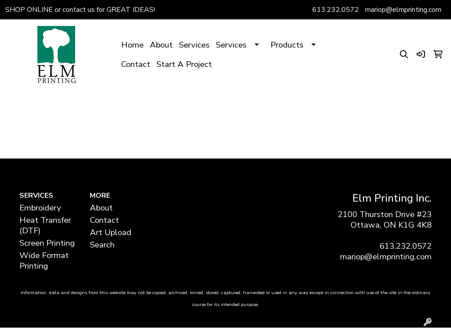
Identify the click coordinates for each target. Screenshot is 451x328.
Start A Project (184, 64)
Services (194, 45)
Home (132, 45)
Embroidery (40, 208)
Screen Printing (47, 243)
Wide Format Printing (44, 261)
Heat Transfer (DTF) (45, 225)
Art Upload (110, 232)
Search (102, 245)
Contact (135, 64)
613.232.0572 (335, 10)
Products (286, 45)
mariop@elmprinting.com (403, 10)
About (161, 45)
